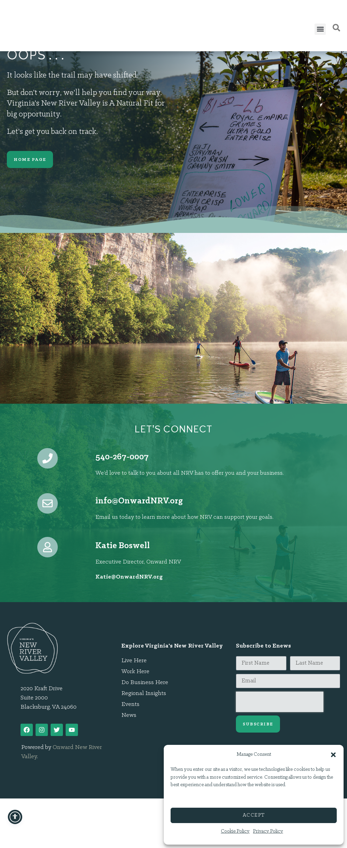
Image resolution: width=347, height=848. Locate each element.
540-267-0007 (122, 457)
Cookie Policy (235, 831)
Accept (254, 815)
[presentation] (279, 702)
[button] (333, 751)
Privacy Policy (268, 831)
